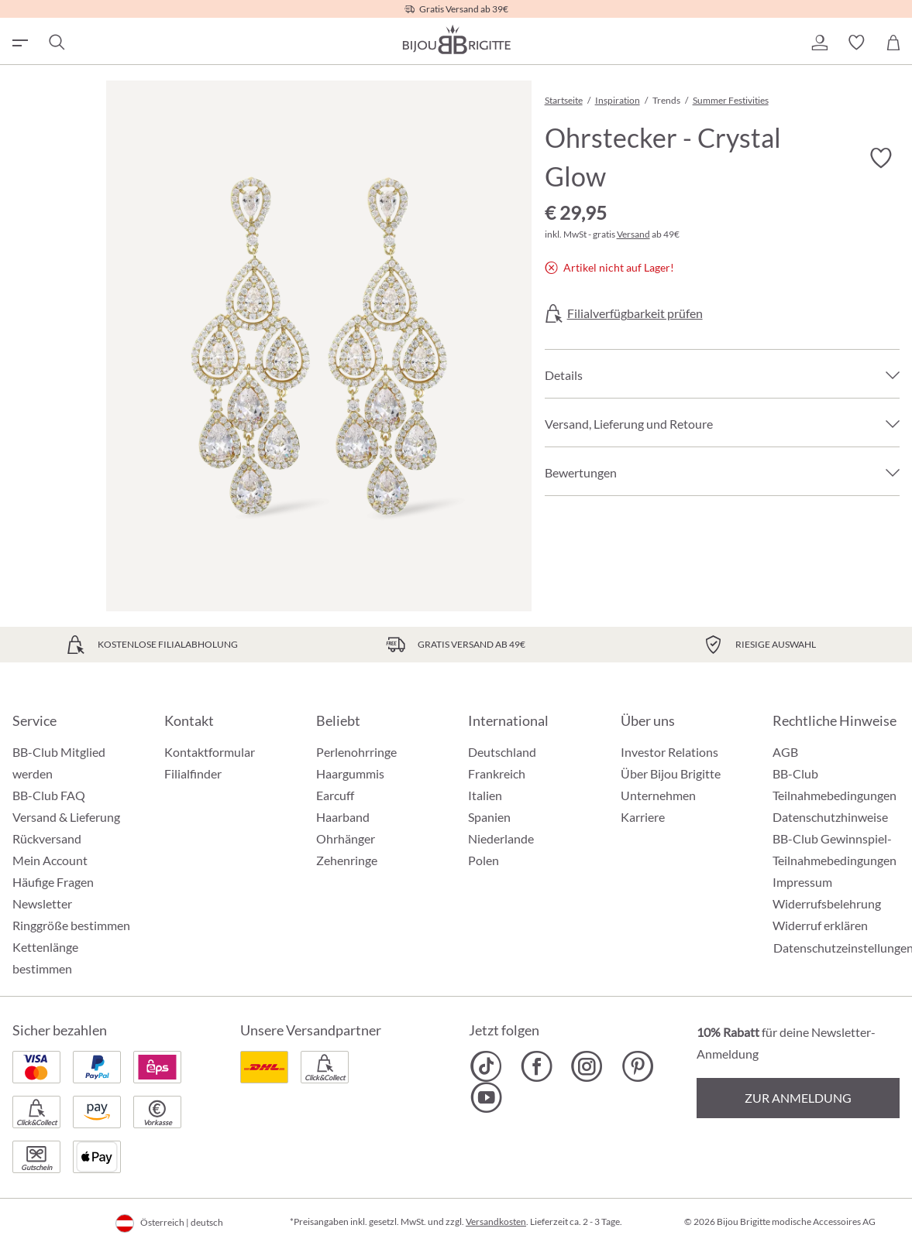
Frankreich (496, 773)
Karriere (643, 816)
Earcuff (335, 795)
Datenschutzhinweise (830, 816)
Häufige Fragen (53, 881)
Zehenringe (346, 860)
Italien (485, 795)
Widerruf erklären (820, 925)
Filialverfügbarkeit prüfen (635, 313)
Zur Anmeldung (798, 1097)
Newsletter (42, 903)
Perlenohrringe (356, 751)
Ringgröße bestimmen (71, 925)
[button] (819, 42)
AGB (785, 751)
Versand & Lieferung (66, 816)
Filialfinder (193, 773)
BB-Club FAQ (48, 795)
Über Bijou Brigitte (671, 773)
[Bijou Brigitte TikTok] (486, 1066)
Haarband (343, 816)
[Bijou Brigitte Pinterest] (637, 1066)
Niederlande (501, 838)
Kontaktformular (209, 751)
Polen (483, 860)
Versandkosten (496, 1221)
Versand (633, 234)
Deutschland (502, 751)
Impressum (802, 881)
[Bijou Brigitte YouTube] (486, 1097)
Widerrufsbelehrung (827, 903)
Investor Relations (669, 751)
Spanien (489, 816)
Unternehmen (658, 795)
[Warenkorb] (893, 42)
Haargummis (350, 773)
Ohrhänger (345, 838)
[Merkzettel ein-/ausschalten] (881, 158)
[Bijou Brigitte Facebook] (536, 1066)
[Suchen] (55, 42)
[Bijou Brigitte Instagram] (587, 1066)
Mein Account (50, 860)
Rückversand (46, 838)
